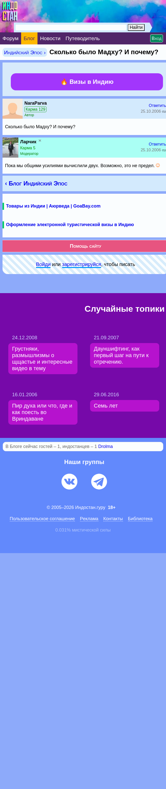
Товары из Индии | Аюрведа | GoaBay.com (53, 206)
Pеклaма (89, 518)
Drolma (105, 446)
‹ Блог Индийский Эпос (36, 183)
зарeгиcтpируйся (81, 264)
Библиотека (140, 518)
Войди (43, 264)
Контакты (113, 518)
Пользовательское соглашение (42, 518)
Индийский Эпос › (25, 52)
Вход (156, 38)
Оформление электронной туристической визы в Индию (70, 224)
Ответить (157, 105)
